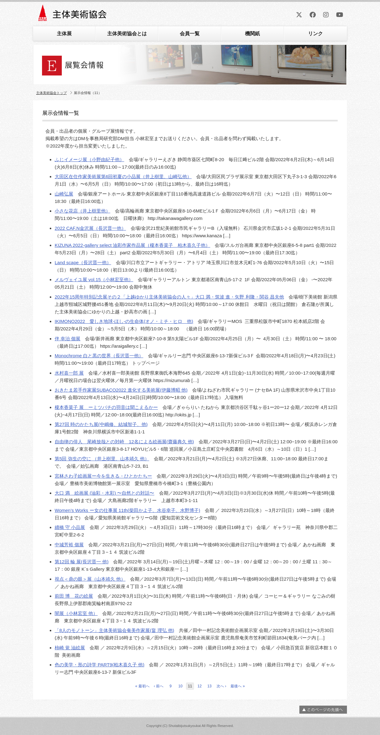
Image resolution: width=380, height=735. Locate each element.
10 (180, 686)
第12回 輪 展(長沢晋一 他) (81, 561)
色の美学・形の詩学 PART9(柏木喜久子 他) (99, 664)
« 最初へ (142, 686)
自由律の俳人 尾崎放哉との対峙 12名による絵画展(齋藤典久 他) (124, 441)
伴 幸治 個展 (67, 338)
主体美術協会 (73, 15)
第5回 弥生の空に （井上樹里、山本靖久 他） (102, 458)
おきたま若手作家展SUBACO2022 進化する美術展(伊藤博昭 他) (121, 390)
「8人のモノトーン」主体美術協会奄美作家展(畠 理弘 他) (114, 630)
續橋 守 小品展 (70, 527)
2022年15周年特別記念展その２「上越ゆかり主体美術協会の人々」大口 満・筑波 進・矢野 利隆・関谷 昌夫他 (169, 296)
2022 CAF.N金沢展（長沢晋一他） (90, 228)
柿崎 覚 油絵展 (70, 647)
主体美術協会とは (127, 33)
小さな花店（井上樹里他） (82, 210)
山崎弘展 (64, 193)
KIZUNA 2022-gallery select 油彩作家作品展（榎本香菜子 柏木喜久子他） (132, 245)
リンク (315, 33)
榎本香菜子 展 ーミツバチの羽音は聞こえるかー (106, 407)
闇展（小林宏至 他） (76, 613)
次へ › (221, 686)
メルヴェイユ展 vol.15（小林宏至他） (94, 279)
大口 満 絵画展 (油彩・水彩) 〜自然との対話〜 (104, 493)
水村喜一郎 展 (69, 373)
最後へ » (237, 686)
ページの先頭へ (323, 710)
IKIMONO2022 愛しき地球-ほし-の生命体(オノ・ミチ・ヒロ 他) (124, 321)
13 (209, 686)
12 (199, 686)
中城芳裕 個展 (69, 544)
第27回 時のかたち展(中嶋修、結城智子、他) (101, 424)
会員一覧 (190, 33)
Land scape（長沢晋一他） (83, 262)
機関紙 (252, 33)
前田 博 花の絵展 (74, 596)
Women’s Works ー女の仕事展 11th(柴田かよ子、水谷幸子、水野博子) (127, 510)
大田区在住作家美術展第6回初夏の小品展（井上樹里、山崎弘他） (123, 176)
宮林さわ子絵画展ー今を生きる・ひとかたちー (103, 476)
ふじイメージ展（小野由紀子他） (89, 159)
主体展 (64, 33)
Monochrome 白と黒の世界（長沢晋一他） (99, 355)
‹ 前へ (158, 686)
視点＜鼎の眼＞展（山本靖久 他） (90, 579)
